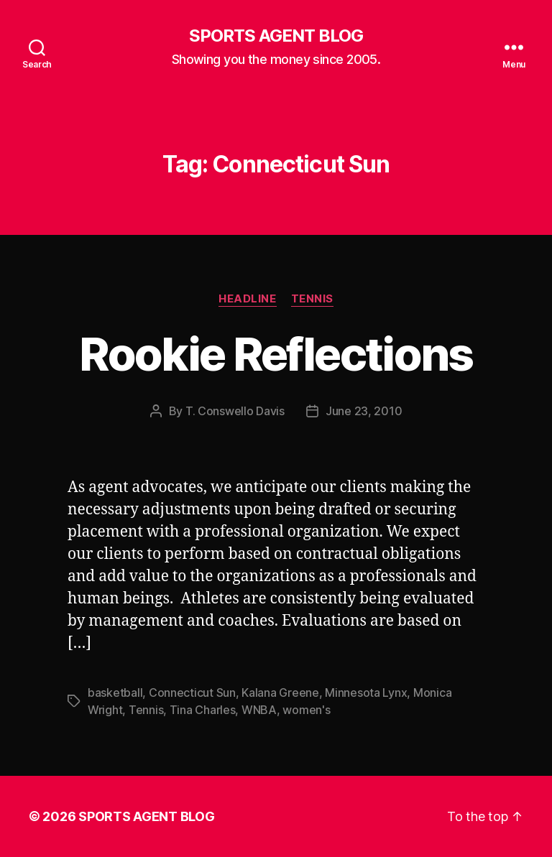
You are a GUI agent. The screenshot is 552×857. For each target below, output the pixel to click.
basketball (115, 692)
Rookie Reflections (275, 353)
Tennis (312, 298)
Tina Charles (203, 710)
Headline (247, 298)
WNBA (259, 710)
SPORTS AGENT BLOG (276, 36)
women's (306, 710)
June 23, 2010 (364, 411)
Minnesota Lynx (366, 692)
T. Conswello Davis (235, 411)
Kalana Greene (280, 692)
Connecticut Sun (192, 692)
